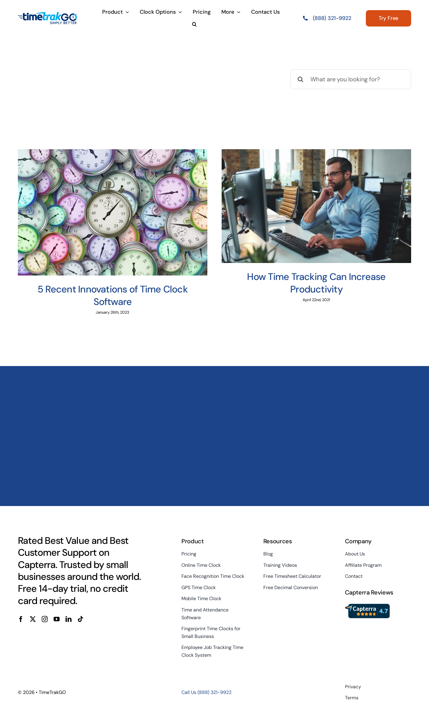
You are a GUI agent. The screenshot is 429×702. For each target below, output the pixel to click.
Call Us (206, 692)
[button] (194, 25)
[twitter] (33, 619)
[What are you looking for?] (350, 79)
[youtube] (57, 619)
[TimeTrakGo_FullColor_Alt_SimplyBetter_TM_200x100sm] (47, 14)
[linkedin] (69, 619)
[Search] (300, 79)
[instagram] (45, 619)
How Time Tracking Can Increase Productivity (316, 282)
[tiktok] (80, 619)
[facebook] (21, 619)
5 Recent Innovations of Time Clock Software (113, 295)
